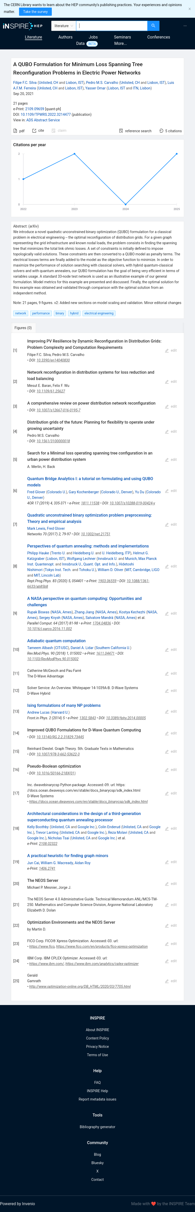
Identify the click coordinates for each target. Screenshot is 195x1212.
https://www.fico (42, 946)
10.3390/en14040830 (53, 360)
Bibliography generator (97, 1127)
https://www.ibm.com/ (46, 964)
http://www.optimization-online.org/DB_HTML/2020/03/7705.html (80, 986)
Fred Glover (36, 492)
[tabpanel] (97, 667)
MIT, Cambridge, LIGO (142, 570)
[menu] (178, 26)
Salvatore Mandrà (99, 618)
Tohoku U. (87, 570)
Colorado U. (56, 492)
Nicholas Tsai (58, 838)
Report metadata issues (97, 1099)
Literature (33, 37)
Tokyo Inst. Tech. (58, 570)
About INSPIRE (97, 1030)
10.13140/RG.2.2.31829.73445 (60, 737)
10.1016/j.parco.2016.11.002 (49, 629)
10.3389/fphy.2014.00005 (126, 718)
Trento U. (58, 553)
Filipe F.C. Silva (25, 83)
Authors (65, 37)
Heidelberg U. (83, 553)
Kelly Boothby (37, 827)
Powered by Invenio (17, 1203)
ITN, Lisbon (142, 88)
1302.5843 (87, 718)
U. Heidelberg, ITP (116, 553)
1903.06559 (107, 581)
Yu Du (139, 492)
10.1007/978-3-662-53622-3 (58, 754)
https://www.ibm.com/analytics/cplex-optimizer (102, 964)
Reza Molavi (117, 832)
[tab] (27, 328)
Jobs (93, 37)
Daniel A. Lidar (82, 648)
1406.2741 (47, 868)
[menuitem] (185, 26)
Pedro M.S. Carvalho (102, 83)
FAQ (97, 1083)
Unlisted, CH (48, 83)
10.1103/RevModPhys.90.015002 (52, 659)
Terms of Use (97, 1055)
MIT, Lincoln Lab (47, 575)
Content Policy (97, 1038)
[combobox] (112, 26)
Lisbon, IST (74, 83)
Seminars (122, 37)
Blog (97, 1154)
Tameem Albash (40, 648)
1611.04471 (105, 653)
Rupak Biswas (38, 612)
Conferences (158, 37)
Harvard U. (60, 712)
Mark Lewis (36, 528)
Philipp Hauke (38, 553)
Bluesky (97, 1163)
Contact (97, 1180)
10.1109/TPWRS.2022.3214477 (46, 114)
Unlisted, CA (60, 827)
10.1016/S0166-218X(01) (56, 773)
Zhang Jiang (84, 612)
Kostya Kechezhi (132, 612)
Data (80, 43)
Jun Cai (33, 863)
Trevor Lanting (47, 832)
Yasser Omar (95, 88)
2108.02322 (48, 844)
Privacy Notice (97, 1047)
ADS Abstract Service (43, 120)
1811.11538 (90, 503)
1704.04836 (102, 623)
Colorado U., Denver (116, 492)
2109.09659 (34, 109)
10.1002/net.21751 (95, 534)
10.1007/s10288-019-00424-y (132, 503)
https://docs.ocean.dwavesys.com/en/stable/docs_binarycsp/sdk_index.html (88, 802)
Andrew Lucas (38, 712)
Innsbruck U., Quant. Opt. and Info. (89, 564)
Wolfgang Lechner (81, 559)
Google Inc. (86, 827)
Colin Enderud (109, 827)
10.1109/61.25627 (51, 391)
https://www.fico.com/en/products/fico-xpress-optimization (102, 946)
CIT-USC (61, 648)
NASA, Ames (62, 612)
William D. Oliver (110, 570)
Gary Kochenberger (84, 492)
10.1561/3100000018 (53, 441)
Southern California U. (113, 648)
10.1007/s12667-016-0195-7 (58, 410)
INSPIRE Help (97, 1091)
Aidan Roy (82, 863)
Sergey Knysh (50, 618)
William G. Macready (57, 863)
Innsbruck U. (108, 559)
